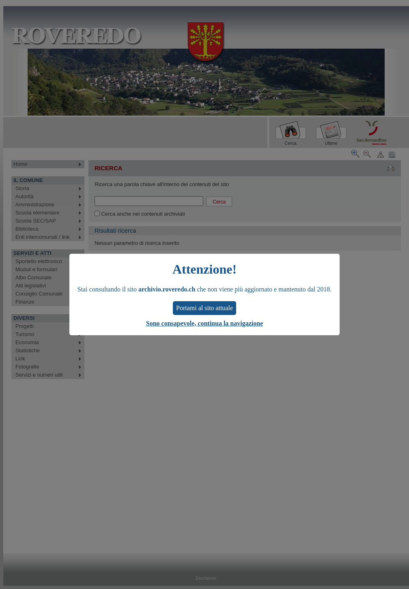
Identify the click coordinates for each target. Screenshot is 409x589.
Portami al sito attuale (204, 307)
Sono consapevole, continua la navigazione (204, 323)
